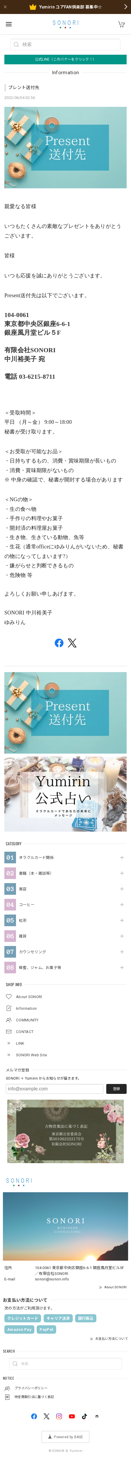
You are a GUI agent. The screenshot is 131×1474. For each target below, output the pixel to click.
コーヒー (26, 905)
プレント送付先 (23, 87)
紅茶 (23, 920)
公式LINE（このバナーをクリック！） (65, 59)
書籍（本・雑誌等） (36, 873)
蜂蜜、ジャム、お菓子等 (40, 967)
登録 (116, 1089)
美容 (23, 889)
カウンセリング (32, 952)
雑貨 (23, 936)
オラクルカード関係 (36, 857)
